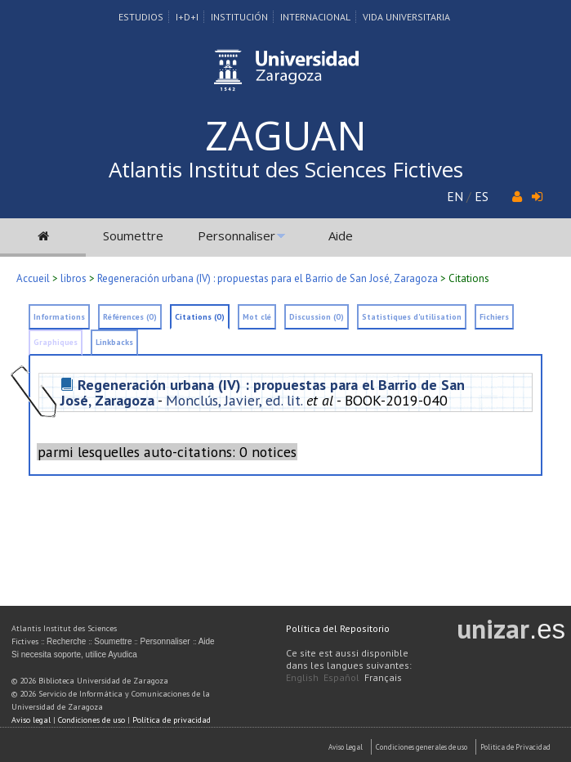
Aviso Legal (345, 746)
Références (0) (130, 317)
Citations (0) (200, 317)
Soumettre (133, 235)
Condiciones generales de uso (421, 746)
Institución (239, 17)
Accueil (33, 278)
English (302, 677)
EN (455, 196)
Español (341, 677)
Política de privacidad (171, 720)
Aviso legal (31, 720)
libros (73, 278)
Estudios (140, 17)
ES (481, 196)
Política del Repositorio (338, 628)
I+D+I (187, 17)
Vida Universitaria (406, 17)
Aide (340, 235)
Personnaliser (236, 235)
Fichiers (494, 317)
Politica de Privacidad (515, 746)
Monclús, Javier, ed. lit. (234, 400)
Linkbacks (114, 342)
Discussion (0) (316, 317)
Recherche (66, 641)
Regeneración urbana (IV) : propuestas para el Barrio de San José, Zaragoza (267, 278)
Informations (59, 317)
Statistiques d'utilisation (412, 317)
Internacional (315, 17)
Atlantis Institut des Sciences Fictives (286, 169)
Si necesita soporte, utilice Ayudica (74, 654)
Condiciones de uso (91, 720)
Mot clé (257, 317)
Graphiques (55, 342)
